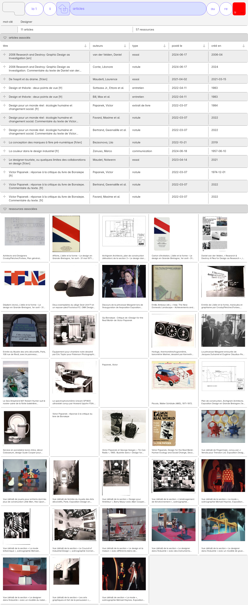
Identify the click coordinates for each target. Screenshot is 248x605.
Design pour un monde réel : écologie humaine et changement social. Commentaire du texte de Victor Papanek (42, 120)
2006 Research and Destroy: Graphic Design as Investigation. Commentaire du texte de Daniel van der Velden (44, 69)
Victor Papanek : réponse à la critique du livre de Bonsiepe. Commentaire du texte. (47, 187)
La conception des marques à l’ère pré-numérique (45, 143)
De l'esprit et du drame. (28, 80)
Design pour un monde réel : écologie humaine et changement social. (40, 108)
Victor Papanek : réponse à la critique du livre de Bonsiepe (46, 175)
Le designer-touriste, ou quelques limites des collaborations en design (47, 162)
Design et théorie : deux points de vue (35, 89)
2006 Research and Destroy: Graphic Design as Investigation (39, 57)
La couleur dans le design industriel (34, 152)
